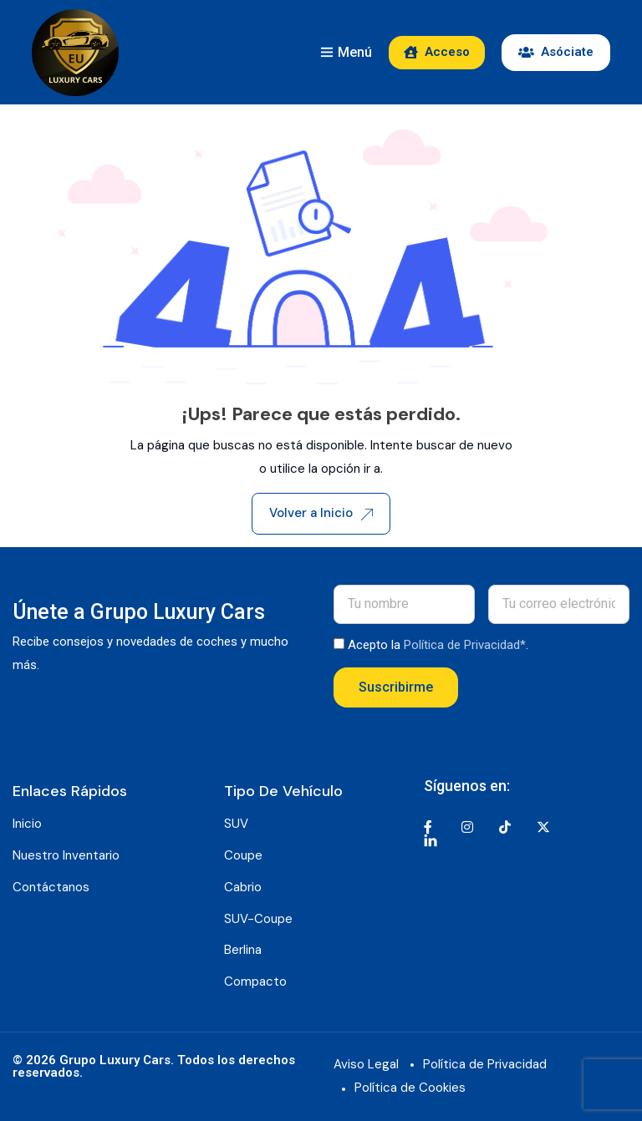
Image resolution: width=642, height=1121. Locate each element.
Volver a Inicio (321, 513)
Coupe (243, 855)
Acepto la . (438, 644)
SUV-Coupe (258, 918)
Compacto (255, 981)
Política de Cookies (410, 1087)
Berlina (243, 949)
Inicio (27, 823)
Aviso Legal (366, 1064)
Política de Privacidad (485, 1064)
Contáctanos (51, 887)
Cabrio (243, 887)
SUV (236, 823)
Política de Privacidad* (465, 644)
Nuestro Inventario (66, 855)
